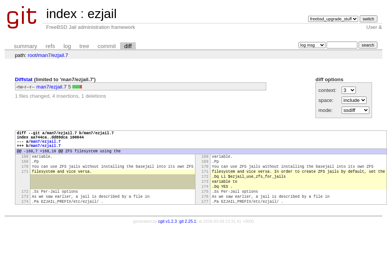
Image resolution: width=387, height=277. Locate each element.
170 (25, 175)
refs (50, 46)
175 (205, 206)
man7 (44, 55)
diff (128, 46)
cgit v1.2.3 (167, 238)
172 (205, 187)
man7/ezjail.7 (52, 87)
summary (25, 46)
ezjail (102, 14)
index (61, 14)
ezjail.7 (60, 55)
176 (205, 212)
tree (84, 46)
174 (205, 200)
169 (25, 169)
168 (25, 163)
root (32, 55)
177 (205, 218)
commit (107, 46)
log (67, 46)
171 (25, 181)
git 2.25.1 (187, 238)
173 (205, 194)
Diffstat (24, 79)
